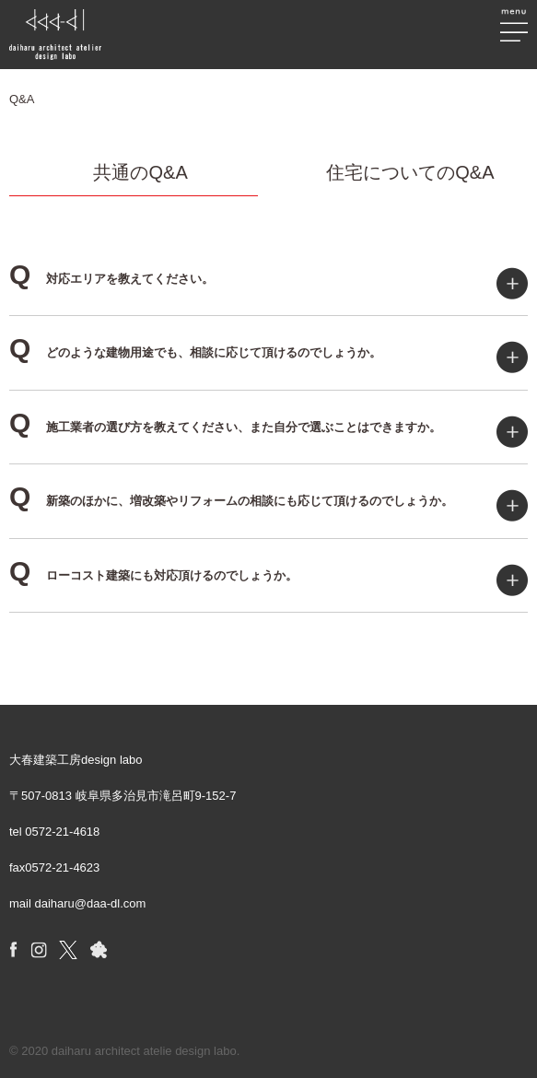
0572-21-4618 (62, 831)
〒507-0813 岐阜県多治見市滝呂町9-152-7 (122, 796)
